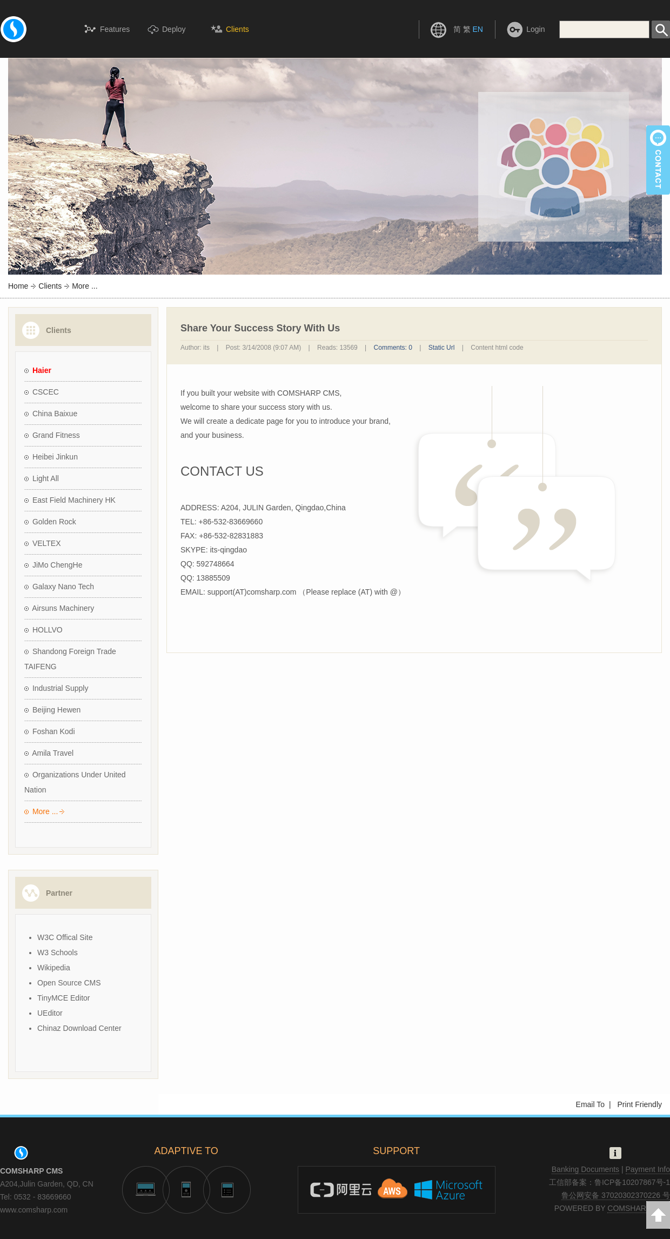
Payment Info (648, 1169)
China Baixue (54, 413)
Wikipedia (53, 967)
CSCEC (45, 392)
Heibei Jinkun (55, 456)
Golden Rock (54, 521)
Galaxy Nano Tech (63, 586)
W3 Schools (57, 952)
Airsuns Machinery (63, 608)
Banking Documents (585, 1169)
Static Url (441, 347)
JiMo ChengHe (57, 565)
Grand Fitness (56, 435)
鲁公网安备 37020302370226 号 (615, 1195)
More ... (45, 811)
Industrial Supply (60, 688)
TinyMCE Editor (63, 998)
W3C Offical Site (64, 937)
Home (18, 286)
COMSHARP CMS (638, 1208)
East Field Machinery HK (74, 500)
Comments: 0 (393, 347)
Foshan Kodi (53, 731)
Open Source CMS (69, 982)
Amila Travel (52, 753)
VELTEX (46, 543)
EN (477, 29)
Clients (50, 286)
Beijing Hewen (56, 709)
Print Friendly (640, 1104)
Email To (590, 1104)
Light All (45, 478)
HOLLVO (47, 629)
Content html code (497, 347)
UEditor (50, 1013)
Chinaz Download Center (79, 1028)
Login (535, 29)
